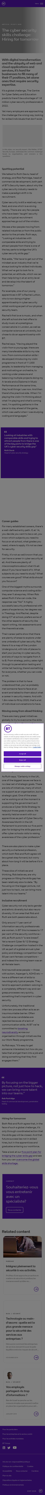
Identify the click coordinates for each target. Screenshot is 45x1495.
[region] (22, 747)
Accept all (22, 754)
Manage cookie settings (22, 766)
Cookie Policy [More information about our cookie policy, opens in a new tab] (37, 747)
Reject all (22, 760)
